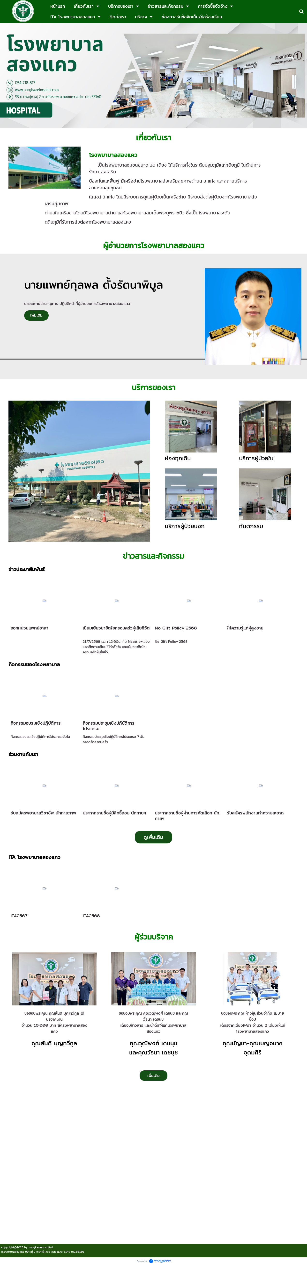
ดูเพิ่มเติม (153, 837)
